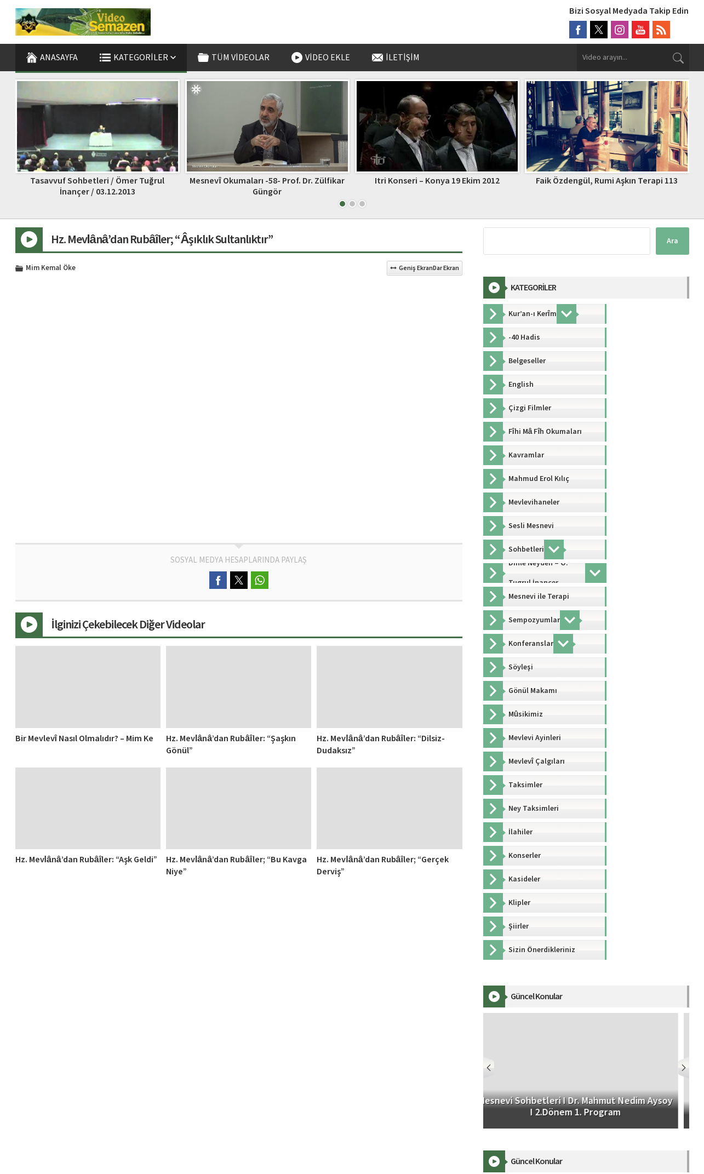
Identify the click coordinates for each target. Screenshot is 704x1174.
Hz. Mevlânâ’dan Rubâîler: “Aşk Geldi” (86, 860)
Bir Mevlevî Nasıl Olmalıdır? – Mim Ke (84, 738)
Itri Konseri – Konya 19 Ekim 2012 (437, 181)
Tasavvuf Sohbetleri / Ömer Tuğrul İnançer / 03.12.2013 (97, 186)
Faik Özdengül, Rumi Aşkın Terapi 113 (607, 181)
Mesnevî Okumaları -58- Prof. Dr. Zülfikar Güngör (267, 186)
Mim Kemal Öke (51, 268)
